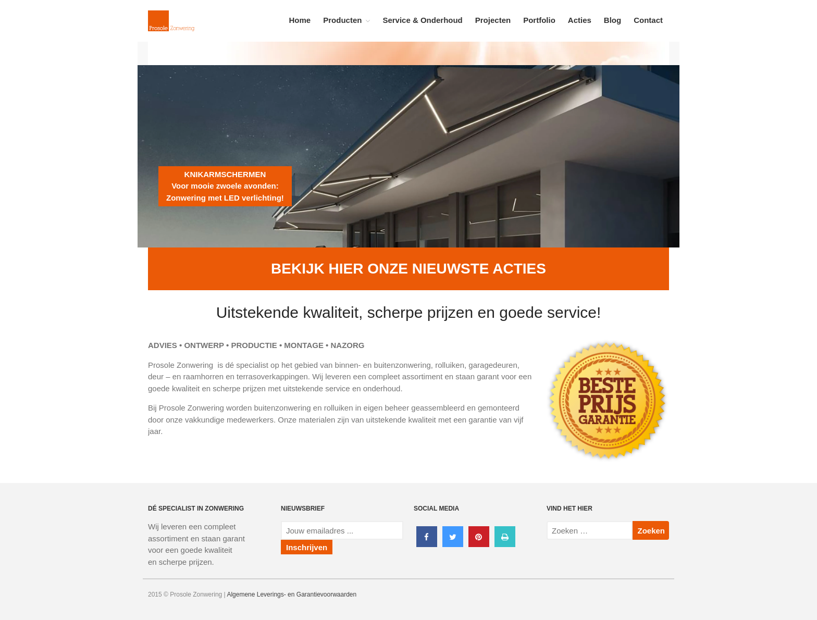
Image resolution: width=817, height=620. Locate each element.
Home (300, 20)
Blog (612, 20)
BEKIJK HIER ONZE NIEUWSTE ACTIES (408, 269)
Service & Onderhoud (422, 20)
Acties (579, 20)
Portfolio (539, 20)
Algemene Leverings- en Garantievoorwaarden (291, 594)
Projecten (493, 20)
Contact (648, 20)
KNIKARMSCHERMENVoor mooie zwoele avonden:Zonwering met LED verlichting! (225, 186)
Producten (342, 20)
